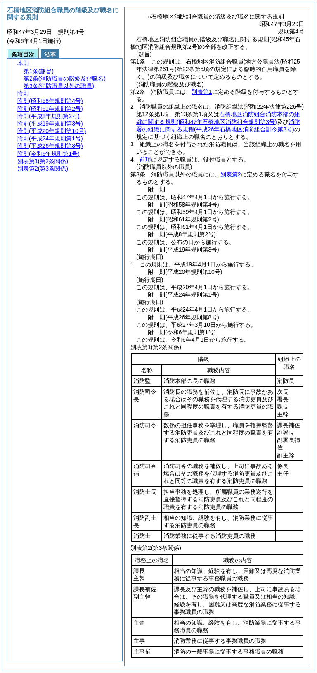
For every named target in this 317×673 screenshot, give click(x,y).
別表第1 (202, 91)
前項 (145, 159)
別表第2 (230, 174)
